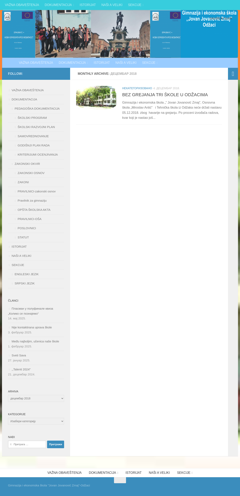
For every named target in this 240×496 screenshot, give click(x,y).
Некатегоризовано (137, 88)
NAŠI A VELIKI (111, 5)
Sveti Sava (19, 355)
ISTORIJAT (88, 5)
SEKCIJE (134, 5)
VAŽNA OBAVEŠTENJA (22, 5)
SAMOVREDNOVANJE (33, 136)
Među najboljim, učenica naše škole (35, 341)
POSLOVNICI (27, 228)
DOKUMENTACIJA (58, 5)
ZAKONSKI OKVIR (27, 163)
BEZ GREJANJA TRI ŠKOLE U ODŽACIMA (165, 94)
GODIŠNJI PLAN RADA (34, 145)
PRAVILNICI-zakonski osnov (37, 191)
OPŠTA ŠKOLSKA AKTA (34, 209)
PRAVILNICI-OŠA (29, 219)
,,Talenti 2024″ (21, 369)
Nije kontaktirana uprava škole (32, 327)
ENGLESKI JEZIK (27, 274)
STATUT (23, 237)
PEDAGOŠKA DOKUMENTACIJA (37, 108)
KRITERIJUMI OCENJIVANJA (38, 154)
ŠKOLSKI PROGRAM (32, 117)
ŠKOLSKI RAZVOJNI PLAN (36, 127)
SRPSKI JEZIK (25, 283)
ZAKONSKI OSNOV (31, 173)
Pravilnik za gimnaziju (32, 200)
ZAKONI (23, 182)
